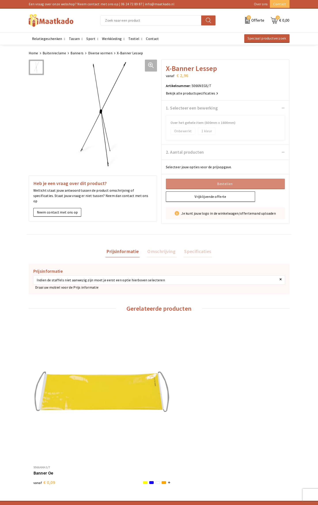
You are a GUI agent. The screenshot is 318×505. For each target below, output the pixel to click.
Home (33, 53)
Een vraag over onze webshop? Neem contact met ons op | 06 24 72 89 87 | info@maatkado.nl (101, 4)
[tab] (124, 251)
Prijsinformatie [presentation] (124, 252)
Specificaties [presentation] (195, 252)
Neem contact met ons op (57, 212)
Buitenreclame (54, 53)
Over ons (261, 4)
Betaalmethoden (174, 450)
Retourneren (171, 457)
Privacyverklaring (241, 457)
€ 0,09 (44, 402)
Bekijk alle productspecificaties (192, 93)
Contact (279, 4)
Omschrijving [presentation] (161, 252)
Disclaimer (235, 464)
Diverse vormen (100, 53)
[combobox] (150, 20)
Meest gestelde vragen (113, 450)
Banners (76, 53)
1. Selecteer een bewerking (192, 108)
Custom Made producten (114, 457)
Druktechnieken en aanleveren (119, 464)
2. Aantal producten (185, 152)
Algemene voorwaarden (246, 443)
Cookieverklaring (240, 450)
